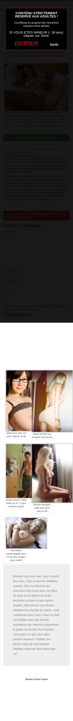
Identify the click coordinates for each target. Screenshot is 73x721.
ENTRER (27, 43)
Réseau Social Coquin (36, 679)
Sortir (54, 44)
